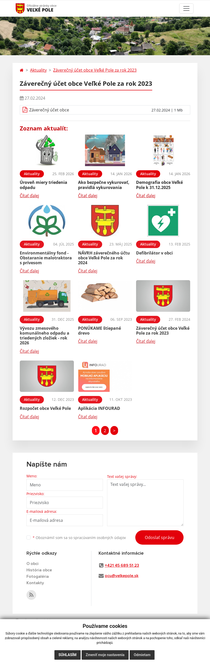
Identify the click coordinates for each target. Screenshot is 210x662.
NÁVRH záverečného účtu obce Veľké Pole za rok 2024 (104, 258)
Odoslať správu (159, 537)
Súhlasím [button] (68, 655)
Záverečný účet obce (49, 110)
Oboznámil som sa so (79, 537)
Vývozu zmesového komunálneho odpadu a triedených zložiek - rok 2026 (44, 335)
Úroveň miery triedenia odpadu (43, 184)
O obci (32, 564)
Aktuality (38, 70)
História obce (39, 570)
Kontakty (35, 583)
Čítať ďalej (29, 195)
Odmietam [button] (142, 655)
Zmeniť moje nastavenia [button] (105, 655)
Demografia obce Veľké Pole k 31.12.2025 (159, 184)
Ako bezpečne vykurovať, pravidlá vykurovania (103, 184)
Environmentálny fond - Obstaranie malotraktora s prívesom (46, 258)
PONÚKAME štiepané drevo (99, 330)
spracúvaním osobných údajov (99, 537)
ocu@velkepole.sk (121, 576)
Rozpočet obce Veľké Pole (45, 408)
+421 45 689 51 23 (122, 565)
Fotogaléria (37, 576)
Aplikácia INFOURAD (99, 408)
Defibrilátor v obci (154, 253)
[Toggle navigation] (186, 8)
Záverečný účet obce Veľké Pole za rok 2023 (95, 70)
